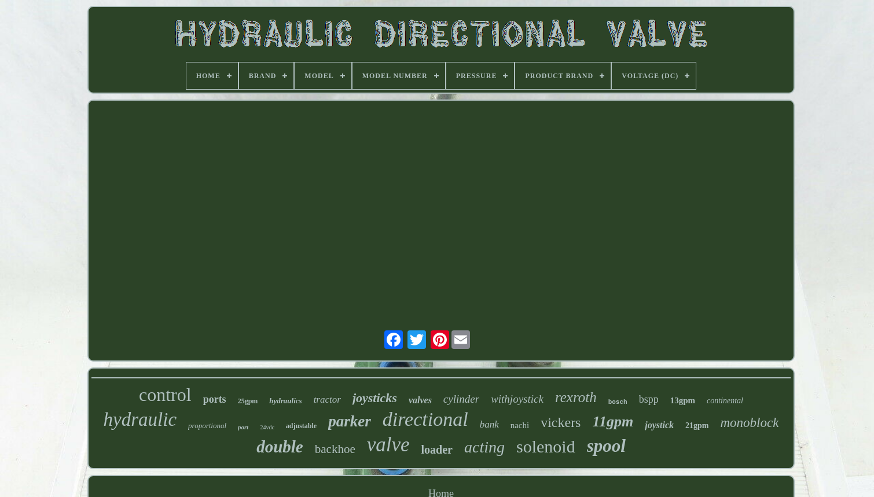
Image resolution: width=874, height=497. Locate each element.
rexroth (576, 397)
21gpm (696, 425)
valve (388, 444)
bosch (617, 402)
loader (437, 449)
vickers (561, 422)
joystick (659, 425)
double (279, 446)
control (165, 394)
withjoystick (517, 399)
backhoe (335, 449)
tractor (327, 399)
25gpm (248, 401)
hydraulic (140, 419)
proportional (207, 425)
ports (214, 399)
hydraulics (285, 400)
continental (725, 400)
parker (349, 421)
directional (425, 419)
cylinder (461, 399)
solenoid (545, 446)
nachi (520, 425)
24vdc (267, 427)
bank (489, 424)
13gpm (682, 400)
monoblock (749, 422)
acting (484, 447)
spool (606, 446)
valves (420, 400)
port (243, 427)
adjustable (301, 426)
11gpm (612, 421)
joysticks (374, 398)
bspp (649, 399)
